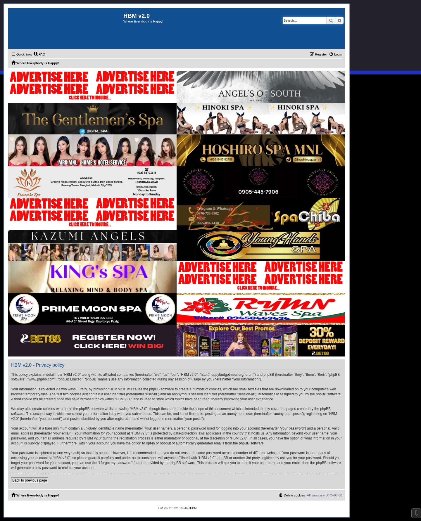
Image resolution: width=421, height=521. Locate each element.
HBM (193, 508)
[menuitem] (39, 54)
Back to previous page (29, 480)
